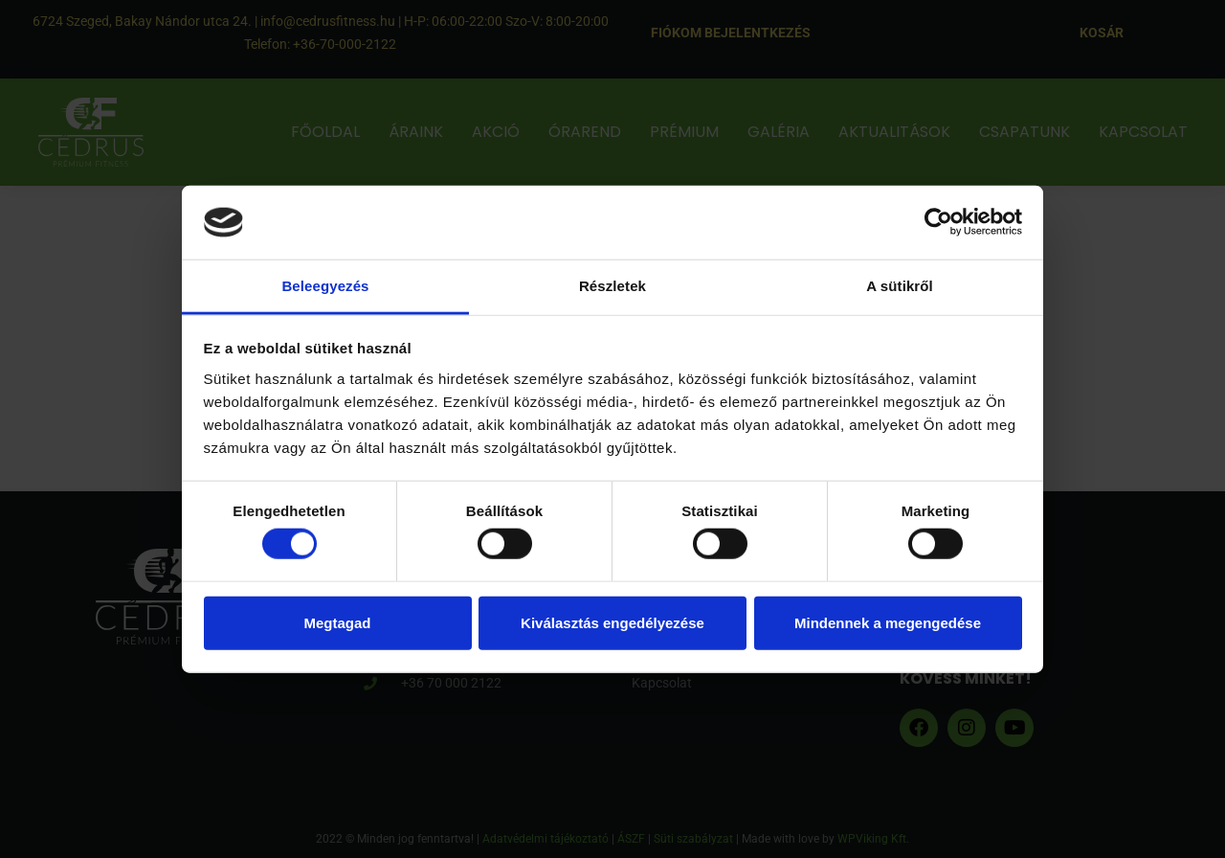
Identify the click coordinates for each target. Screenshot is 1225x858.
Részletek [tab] (612, 286)
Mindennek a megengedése (887, 622)
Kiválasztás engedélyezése (612, 622)
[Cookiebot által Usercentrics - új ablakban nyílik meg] (938, 222)
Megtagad (336, 622)
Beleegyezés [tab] (324, 286)
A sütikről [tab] (899, 286)
